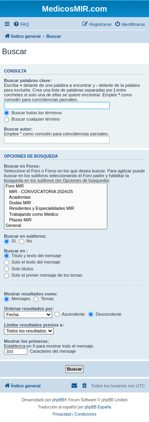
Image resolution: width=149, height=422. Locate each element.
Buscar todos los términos (33, 112)
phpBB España (98, 407)
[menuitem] (21, 24)
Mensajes (17, 298)
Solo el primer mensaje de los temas (43, 275)
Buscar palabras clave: (28, 80)
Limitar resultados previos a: (34, 324)
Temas (43, 298)
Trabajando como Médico (55, 214)
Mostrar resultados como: (31, 293)
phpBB (58, 400)
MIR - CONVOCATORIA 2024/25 (55, 192)
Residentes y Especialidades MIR (55, 208)
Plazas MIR (55, 220)
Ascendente (69, 314)
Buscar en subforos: (25, 236)
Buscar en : (16, 250)
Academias (55, 197)
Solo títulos (18, 268)
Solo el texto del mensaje (32, 262)
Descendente (105, 314)
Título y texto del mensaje (32, 255)
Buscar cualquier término (32, 119)
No (25, 240)
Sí (9, 240)
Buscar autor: (18, 129)
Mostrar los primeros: (26, 341)
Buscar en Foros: (22, 166)
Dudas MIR (55, 203)
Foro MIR (55, 186)
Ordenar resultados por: (29, 308)
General (55, 226)
